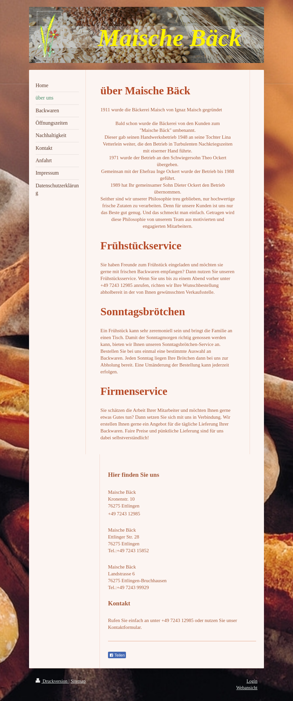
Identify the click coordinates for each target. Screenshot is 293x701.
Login (252, 681)
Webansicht (246, 687)
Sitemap (78, 681)
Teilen (117, 655)
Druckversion (52, 681)
